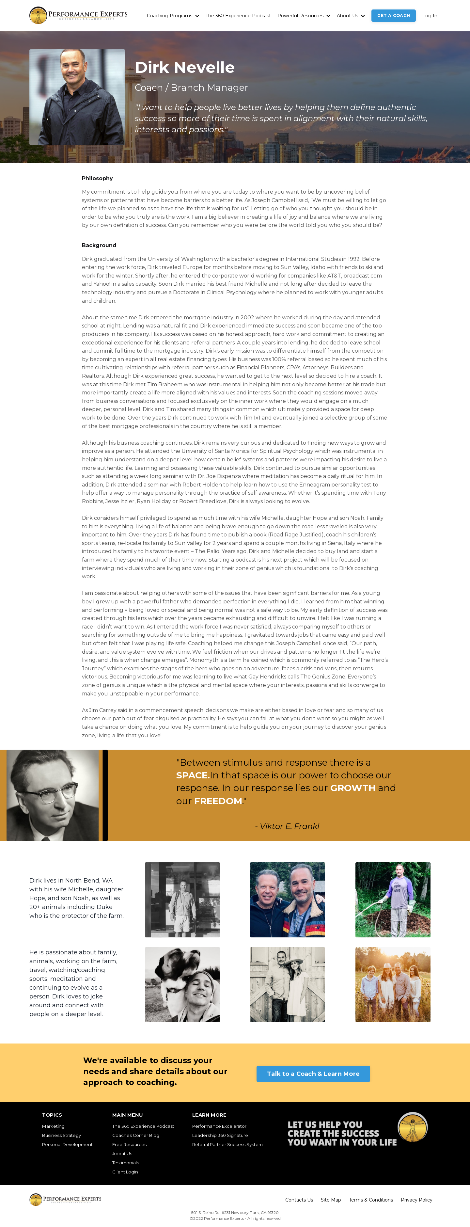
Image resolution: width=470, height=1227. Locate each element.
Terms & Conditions (371, 1200)
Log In (429, 16)
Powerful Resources (303, 16)
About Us (351, 16)
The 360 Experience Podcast (238, 16)
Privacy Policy (416, 1200)
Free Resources (129, 1144)
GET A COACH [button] (393, 15)
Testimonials (125, 1162)
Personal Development (67, 1144)
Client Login (125, 1171)
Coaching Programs (173, 16)
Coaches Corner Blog (135, 1135)
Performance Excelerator (219, 1126)
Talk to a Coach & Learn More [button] (313, 1073)
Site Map (331, 1200)
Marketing (53, 1126)
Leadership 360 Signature (220, 1135)
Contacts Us (299, 1200)
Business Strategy (61, 1135)
